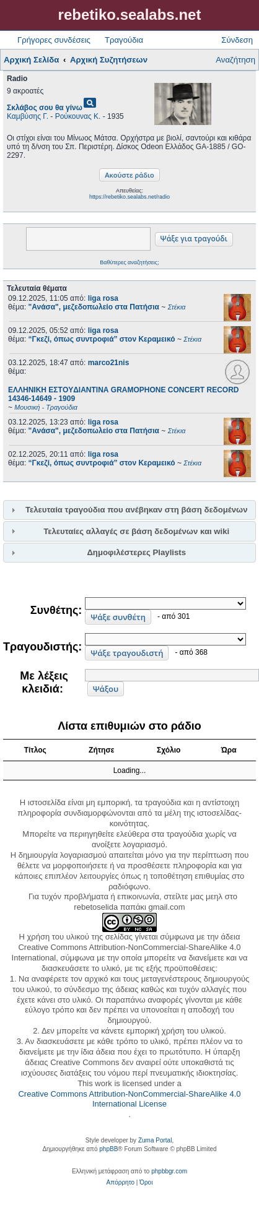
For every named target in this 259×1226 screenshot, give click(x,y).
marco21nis (109, 362)
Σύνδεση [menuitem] (237, 40)
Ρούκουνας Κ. (78, 116)
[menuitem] (120, 1182)
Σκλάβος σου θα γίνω (44, 107)
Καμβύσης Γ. (27, 116)
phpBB (108, 1149)
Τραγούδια (124, 40)
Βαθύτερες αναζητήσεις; (129, 262)
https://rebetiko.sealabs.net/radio (129, 197)
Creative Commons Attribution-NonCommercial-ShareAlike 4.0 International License (129, 1099)
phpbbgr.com (169, 1171)
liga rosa (103, 298)
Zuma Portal (155, 1140)
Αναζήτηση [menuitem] (235, 59)
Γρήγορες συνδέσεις (53, 40)
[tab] (129, 510)
